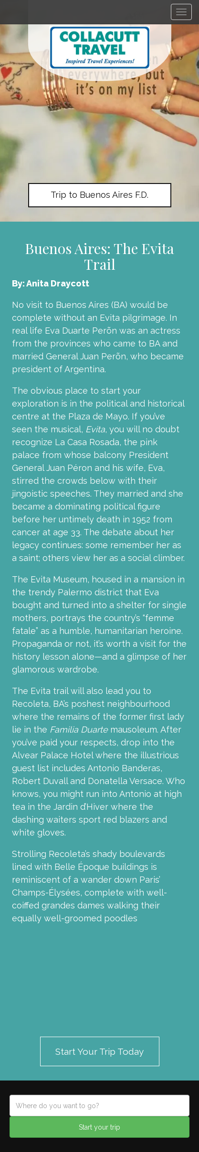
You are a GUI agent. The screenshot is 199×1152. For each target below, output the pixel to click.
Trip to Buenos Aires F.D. (99, 195)
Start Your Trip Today (99, 1051)
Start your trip (99, 1127)
